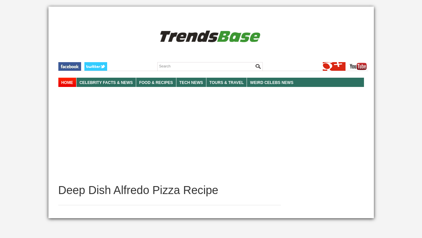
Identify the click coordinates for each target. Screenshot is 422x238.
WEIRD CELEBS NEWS (271, 82)
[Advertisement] (169, 135)
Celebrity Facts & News (106, 82)
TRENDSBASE (209, 37)
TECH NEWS (191, 82)
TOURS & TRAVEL (226, 82)
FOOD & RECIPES (156, 82)
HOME (67, 82)
